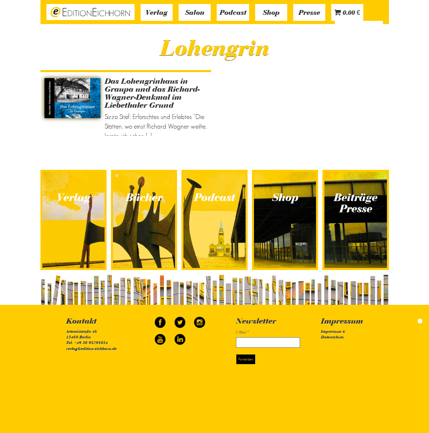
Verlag (156, 13)
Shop (271, 13)
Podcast (233, 13)
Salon (194, 13)
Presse (309, 13)
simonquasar (409, 321)
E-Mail (242, 332)
